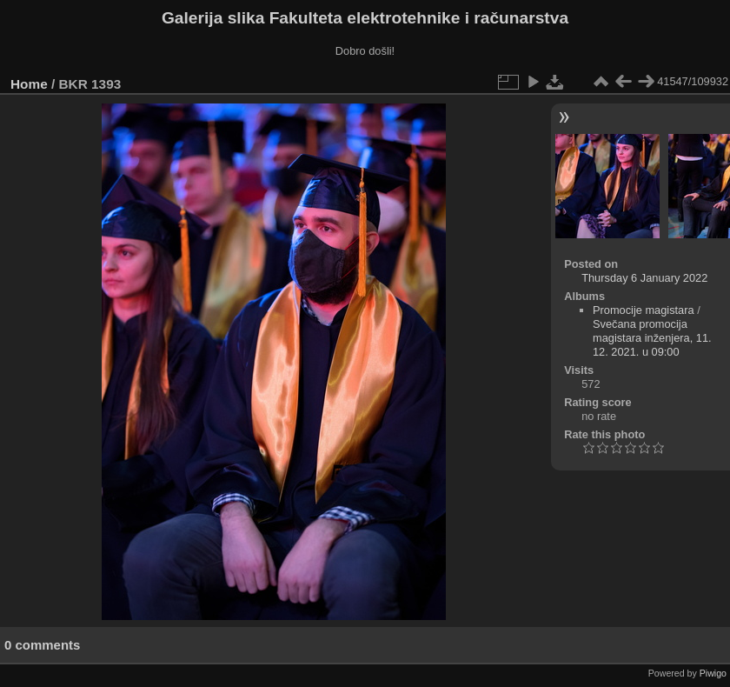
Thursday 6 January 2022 (644, 277)
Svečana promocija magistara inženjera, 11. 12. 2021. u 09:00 (652, 337)
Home (29, 84)
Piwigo (713, 673)
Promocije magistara (643, 310)
